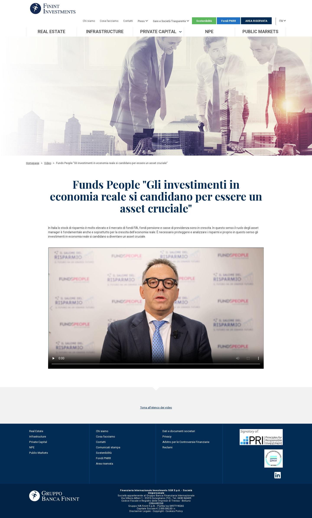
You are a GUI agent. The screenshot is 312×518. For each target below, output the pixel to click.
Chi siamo (89, 21)
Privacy (166, 436)
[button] (158, 32)
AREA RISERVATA (256, 21)
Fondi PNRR (228, 21)
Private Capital (38, 442)
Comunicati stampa (108, 447)
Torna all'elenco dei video (156, 407)
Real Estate (36, 431)
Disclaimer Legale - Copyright (146, 511)
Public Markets (38, 453)
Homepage (32, 163)
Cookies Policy (174, 511)
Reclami (167, 447)
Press (143, 21)
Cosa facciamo (109, 21)
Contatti (128, 21)
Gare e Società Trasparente (171, 21)
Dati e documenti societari (178, 431)
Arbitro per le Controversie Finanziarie (185, 442)
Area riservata (104, 464)
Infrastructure (37, 436)
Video (47, 163)
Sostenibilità (204, 21)
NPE (31, 447)
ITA (282, 21)
